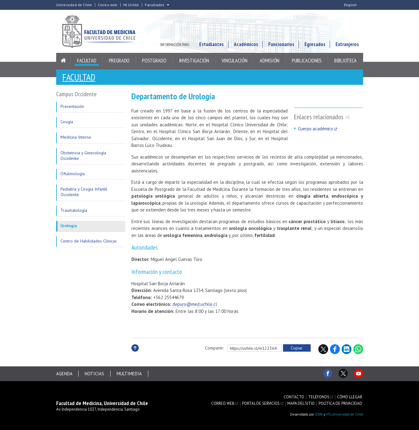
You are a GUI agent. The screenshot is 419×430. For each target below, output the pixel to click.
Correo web (108, 5)
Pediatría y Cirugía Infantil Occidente (83, 191)
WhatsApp (358, 349)
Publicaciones (307, 60)
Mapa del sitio (301, 403)
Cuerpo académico (315, 129)
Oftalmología (72, 173)
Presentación (72, 106)
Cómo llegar (349, 397)
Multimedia (129, 374)
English (350, 5)
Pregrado (119, 60)
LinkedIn (346, 349)
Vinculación (234, 60)
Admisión (269, 60)
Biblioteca (345, 60)
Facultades (154, 5)
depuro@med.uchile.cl (195, 304)
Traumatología (73, 210)
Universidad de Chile (74, 5)
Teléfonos (318, 397)
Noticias (94, 374)
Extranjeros (347, 44)
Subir (135, 354)
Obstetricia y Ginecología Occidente (83, 155)
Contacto (294, 397)
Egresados (315, 44)
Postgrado (154, 60)
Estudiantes (211, 44)
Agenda (64, 374)
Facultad (86, 60)
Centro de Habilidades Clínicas (88, 241)
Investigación (194, 60)
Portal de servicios (261, 403)
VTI (328, 414)
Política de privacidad (340, 403)
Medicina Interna (75, 137)
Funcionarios (281, 44)
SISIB (319, 414)
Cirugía (66, 121)
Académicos (246, 44)
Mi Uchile (131, 5)
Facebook (335, 349)
